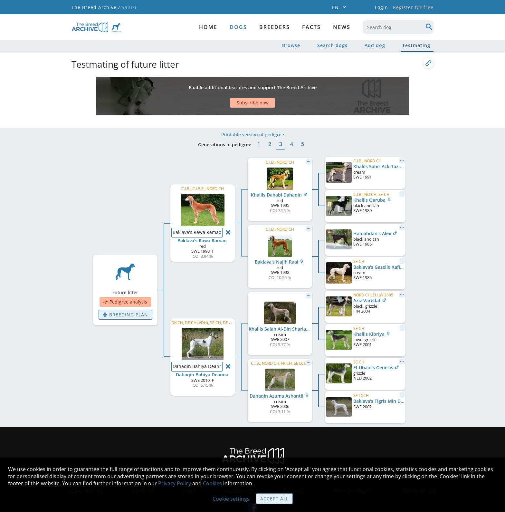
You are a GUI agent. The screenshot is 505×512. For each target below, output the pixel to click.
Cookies (212, 483)
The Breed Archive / (95, 7)
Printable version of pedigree (252, 115)
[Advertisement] (227, 87)
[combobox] (398, 27)
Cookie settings (231, 498)
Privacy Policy (174, 483)
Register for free (413, 7)
